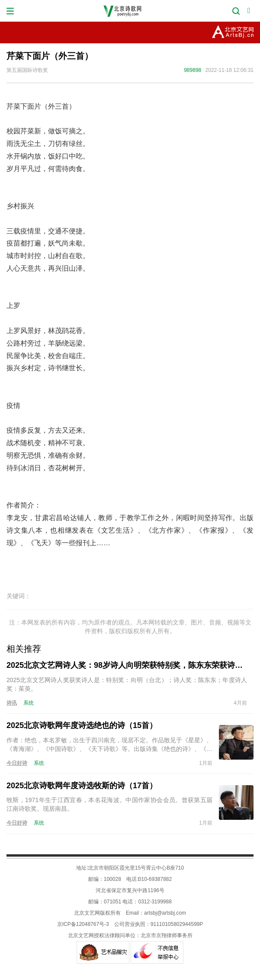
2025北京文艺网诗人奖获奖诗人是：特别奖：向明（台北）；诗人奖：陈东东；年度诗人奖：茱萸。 (126, 684)
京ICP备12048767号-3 (83, 924)
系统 (28, 703)
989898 (192, 70)
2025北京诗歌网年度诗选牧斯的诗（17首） (81, 785)
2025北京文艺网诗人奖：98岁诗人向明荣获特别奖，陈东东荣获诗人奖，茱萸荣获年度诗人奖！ (126, 665)
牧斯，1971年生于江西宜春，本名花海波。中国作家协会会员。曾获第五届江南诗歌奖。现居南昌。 (109, 804)
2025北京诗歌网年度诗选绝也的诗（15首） (81, 725)
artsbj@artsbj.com (165, 913)
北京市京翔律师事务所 (167, 935)
